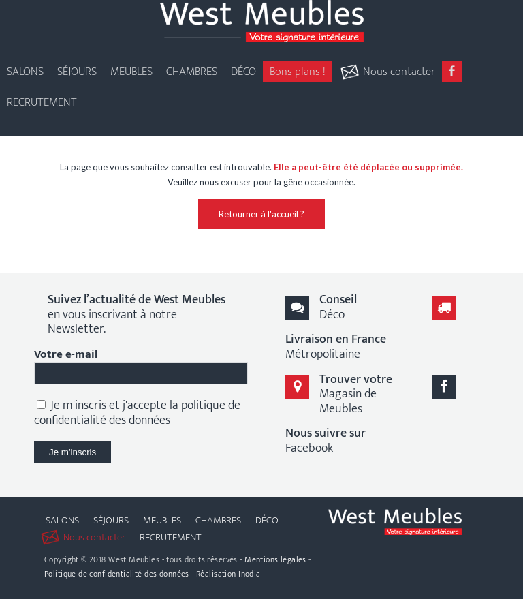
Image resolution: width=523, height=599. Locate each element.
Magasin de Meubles (355, 394)
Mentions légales (275, 559)
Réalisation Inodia (228, 574)
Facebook (325, 440)
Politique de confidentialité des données (116, 574)
